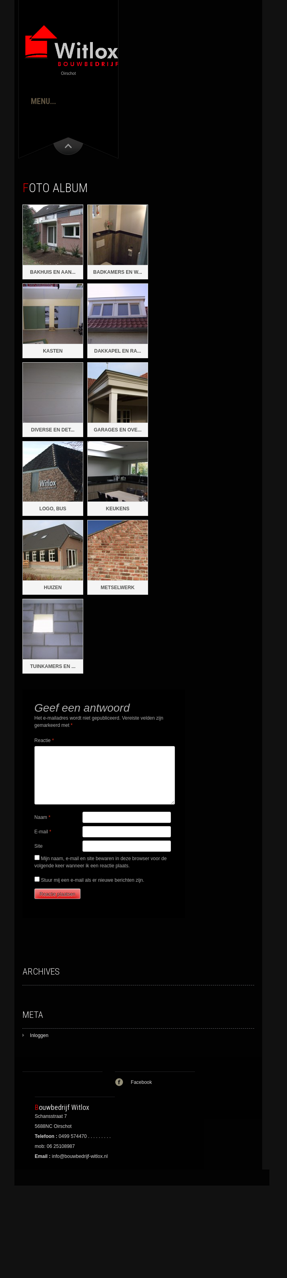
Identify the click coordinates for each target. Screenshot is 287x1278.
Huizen (53, 587)
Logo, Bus (52, 509)
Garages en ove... (117, 430)
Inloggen (39, 1035)
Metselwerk (118, 587)
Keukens (118, 509)
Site (38, 846)
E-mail (42, 832)
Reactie (44, 740)
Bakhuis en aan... (53, 272)
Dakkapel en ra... (117, 351)
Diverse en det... (52, 430)
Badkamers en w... (117, 272)
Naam (42, 817)
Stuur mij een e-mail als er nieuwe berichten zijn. (92, 880)
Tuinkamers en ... (52, 666)
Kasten (52, 351)
